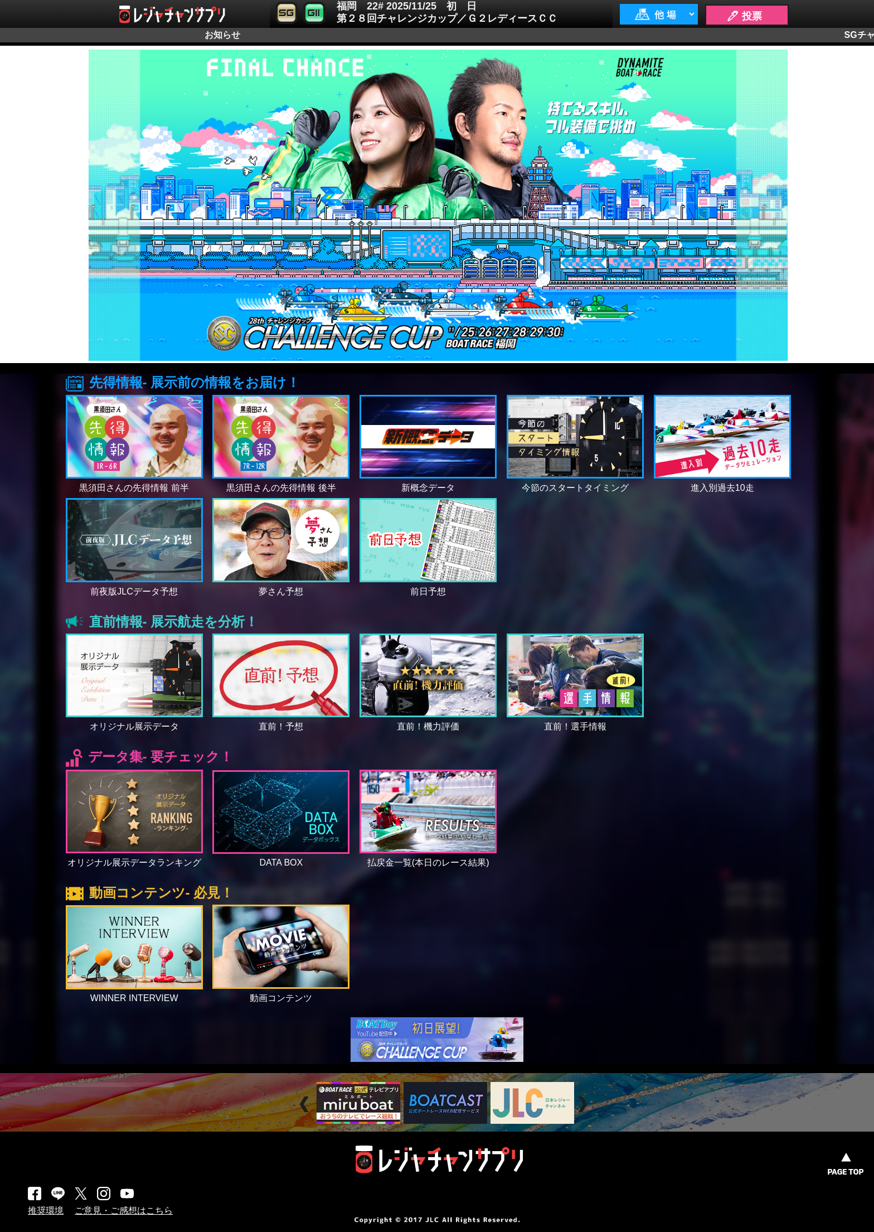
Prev (306, 1104)
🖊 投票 (744, 16)
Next (584, 1104)
